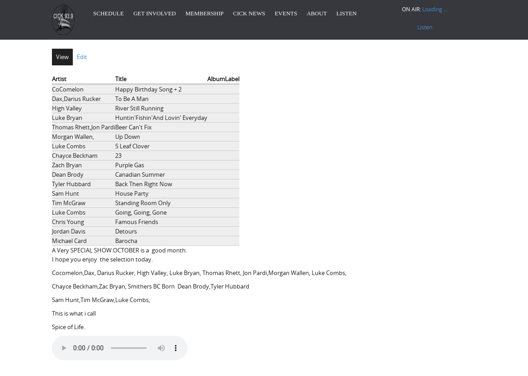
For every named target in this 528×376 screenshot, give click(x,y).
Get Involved (154, 13)
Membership (204, 13)
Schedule (108, 13)
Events (286, 13)
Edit (82, 57)
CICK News (249, 13)
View (62, 57)
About (317, 13)
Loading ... (435, 9)
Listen (346, 13)
